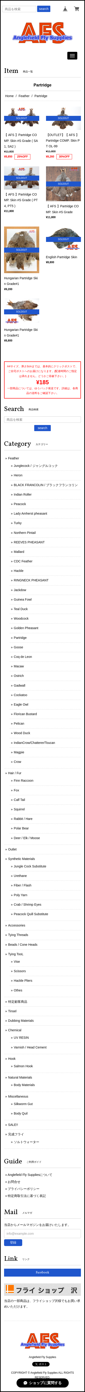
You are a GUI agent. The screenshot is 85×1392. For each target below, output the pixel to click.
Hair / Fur (14, 773)
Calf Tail (19, 800)
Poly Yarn (20, 895)
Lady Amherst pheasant (30, 513)
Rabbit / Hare (23, 819)
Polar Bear (21, 828)
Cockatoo (20, 695)
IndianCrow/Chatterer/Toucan (34, 743)
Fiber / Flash (23, 885)
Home (9, 96)
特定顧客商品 (17, 1001)
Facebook (42, 1272)
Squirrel (19, 809)
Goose (18, 647)
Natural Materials (20, 1077)
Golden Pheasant (26, 628)
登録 (13, 1242)
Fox (16, 790)
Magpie (19, 752)
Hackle (19, 571)
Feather (24, 96)
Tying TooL (15, 954)
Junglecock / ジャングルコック (36, 466)
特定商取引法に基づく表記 (27, 1196)
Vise (17, 961)
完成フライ (16, 1134)
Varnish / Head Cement (30, 1047)
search (44, 9)
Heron (18, 475)
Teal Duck (21, 609)
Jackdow (20, 590)
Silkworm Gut (23, 1104)
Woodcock (21, 618)
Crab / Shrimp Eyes (27, 904)
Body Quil (21, 1113)
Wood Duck (22, 733)
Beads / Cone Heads (22, 944)
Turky (18, 523)
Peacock (20, 504)
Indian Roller (23, 494)
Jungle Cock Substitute (30, 866)
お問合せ (14, 1182)
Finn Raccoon (23, 780)
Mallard (19, 552)
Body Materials (24, 1085)
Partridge (20, 638)
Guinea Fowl (23, 599)
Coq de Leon (23, 657)
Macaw (19, 666)
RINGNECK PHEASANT (31, 580)
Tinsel (12, 1011)
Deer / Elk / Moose (27, 838)
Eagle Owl (21, 704)
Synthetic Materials (21, 859)
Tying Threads (18, 935)
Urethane (20, 876)
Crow (17, 762)
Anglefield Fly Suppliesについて (30, 1175)
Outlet (12, 849)
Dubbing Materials (21, 1020)
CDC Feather (23, 561)
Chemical (14, 1030)
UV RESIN (21, 1037)
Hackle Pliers (23, 980)
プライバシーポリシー (23, 1189)
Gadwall (19, 685)
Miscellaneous (18, 1096)
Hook (12, 1058)
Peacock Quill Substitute (31, 914)
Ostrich (19, 676)
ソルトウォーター (26, 1142)
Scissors (20, 971)
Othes (18, 990)
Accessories (16, 925)
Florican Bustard (25, 714)
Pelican (19, 723)
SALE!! (13, 1125)
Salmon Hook (23, 1066)
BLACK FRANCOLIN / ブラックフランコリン (46, 485)
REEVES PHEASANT (29, 542)
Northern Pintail (25, 533)
